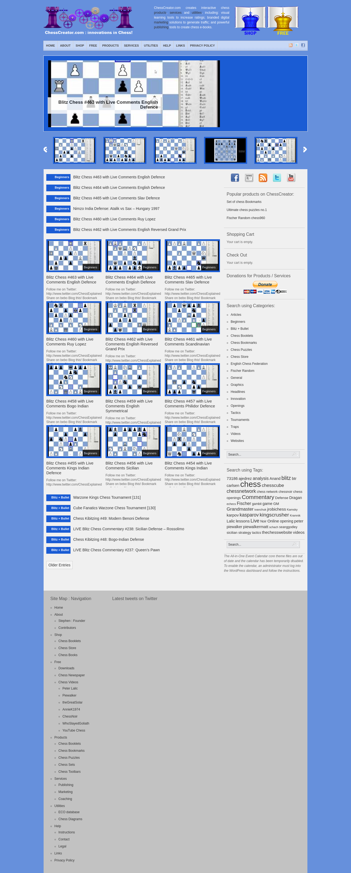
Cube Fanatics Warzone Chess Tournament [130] (114, 508)
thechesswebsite (277, 532)
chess (250, 484)
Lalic (231, 521)
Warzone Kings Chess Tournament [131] (107, 497)
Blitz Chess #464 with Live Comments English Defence (119, 187)
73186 (232, 478)
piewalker (234, 527)
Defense (281, 498)
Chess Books (68, 655)
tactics (256, 533)
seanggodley (288, 527)
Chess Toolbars (69, 772)
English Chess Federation (249, 364)
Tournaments (240, 420)
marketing (161, 22)
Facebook (303, 45)
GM (276, 504)
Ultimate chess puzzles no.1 (247, 210)
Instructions (66, 832)
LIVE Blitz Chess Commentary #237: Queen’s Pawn (116, 550)
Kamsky (292, 509)
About (65, 45)
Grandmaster (240, 509)
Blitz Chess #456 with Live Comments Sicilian (129, 465)
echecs (231, 503)
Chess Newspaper (71, 675)
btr (294, 478)
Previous (46, 150)
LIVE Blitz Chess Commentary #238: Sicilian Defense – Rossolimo (128, 529)
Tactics (236, 413)
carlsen (233, 485)
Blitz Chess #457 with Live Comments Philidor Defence (190, 403)
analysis (261, 478)
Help (167, 45)
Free (93, 45)
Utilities (151, 45)
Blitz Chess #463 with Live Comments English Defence (119, 177)
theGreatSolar (72, 702)
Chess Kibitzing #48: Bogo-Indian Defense (108, 539)
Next (305, 150)
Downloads (66, 668)
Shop (80, 45)
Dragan (295, 498)
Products (110, 45)
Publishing (65, 785)
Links (180, 45)
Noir (263, 521)
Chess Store (239, 357)
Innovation (238, 399)
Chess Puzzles (241, 350)
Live (255, 521)
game (267, 503)
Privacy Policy (202, 45)
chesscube (273, 485)
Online (273, 521)
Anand (275, 478)
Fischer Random (242, 371)
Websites (237, 441)
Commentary (258, 497)
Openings (237, 406)
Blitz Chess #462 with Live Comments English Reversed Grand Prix (129, 229)
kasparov (249, 515)
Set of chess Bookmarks (244, 202)
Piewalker (69, 695)
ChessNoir (70, 716)
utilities (197, 13)
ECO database (69, 812)
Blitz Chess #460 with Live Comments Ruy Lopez (114, 219)
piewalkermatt (255, 526)
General (236, 378)
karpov (233, 515)
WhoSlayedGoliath (75, 723)
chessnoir (285, 492)
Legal (62, 846)
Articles (236, 315)
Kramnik (295, 515)
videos (299, 532)
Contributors (67, 628)
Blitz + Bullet (239, 329)
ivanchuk (260, 509)
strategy (244, 533)
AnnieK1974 (71, 709)
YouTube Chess (73, 730)
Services (131, 45)
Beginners (238, 322)
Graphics (237, 385)
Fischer (244, 503)
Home (50, 45)
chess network (267, 492)
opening (286, 521)
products (160, 13)
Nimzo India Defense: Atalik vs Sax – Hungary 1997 (116, 208)
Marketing (65, 792)
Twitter (297, 45)
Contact (63, 839)
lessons (243, 521)
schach (273, 527)
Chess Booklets (242, 336)
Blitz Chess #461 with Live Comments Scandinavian (188, 341)
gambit (257, 504)
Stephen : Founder (71, 621)
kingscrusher (274, 515)
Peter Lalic (70, 688)
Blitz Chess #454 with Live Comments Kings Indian (188, 465)
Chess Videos (68, 682)
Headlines (238, 392)
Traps (235, 427)
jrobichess (276, 509)
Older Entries (59, 565)
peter (298, 521)
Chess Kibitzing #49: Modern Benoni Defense (111, 518)
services (175, 13)
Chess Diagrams (70, 819)
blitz (286, 478)
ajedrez (245, 478)
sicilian (232, 533)
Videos (235, 434)
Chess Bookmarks (244, 343)
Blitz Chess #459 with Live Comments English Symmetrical (129, 406)
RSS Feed (291, 45)
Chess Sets (66, 765)
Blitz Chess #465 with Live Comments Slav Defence (116, 198)
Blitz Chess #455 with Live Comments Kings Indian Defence (69, 468)
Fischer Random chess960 (246, 218)
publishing (161, 27)
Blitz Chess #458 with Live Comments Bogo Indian (69, 403)
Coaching (65, 799)
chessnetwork (241, 491)
